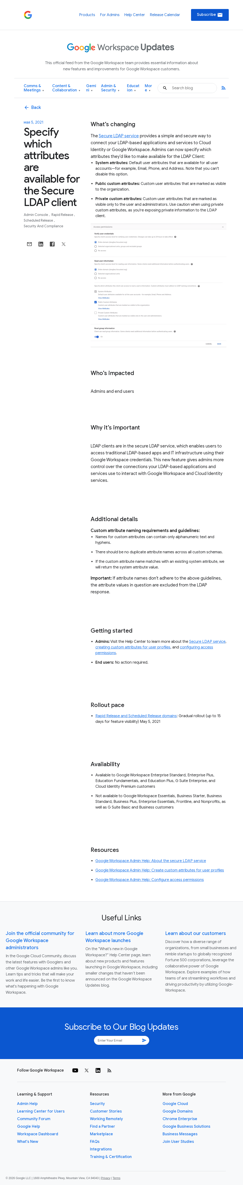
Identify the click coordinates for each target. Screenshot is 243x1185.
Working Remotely (106, 1119)
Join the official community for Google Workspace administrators (40, 940)
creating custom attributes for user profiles (132, 647)
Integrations (101, 1149)
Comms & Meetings (34, 88)
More (148, 88)
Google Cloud (175, 1103)
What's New (27, 1141)
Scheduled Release (39, 220)
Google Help (28, 1126)
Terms (116, 1178)
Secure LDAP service (119, 136)
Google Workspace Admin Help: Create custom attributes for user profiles (159, 870)
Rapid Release (62, 215)
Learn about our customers (195, 933)
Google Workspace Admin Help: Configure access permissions (149, 879)
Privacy (105, 1178)
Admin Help (27, 1103)
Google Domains (178, 1111)
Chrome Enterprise (180, 1119)
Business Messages (180, 1134)
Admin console (36, 215)
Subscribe (210, 15)
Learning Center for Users (41, 1111)
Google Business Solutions (186, 1126)
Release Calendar (165, 15)
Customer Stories (106, 1111)
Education (133, 88)
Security (97, 1103)
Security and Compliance (43, 226)
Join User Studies (178, 1141)
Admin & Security (110, 88)
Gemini (91, 88)
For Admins (110, 15)
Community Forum (33, 1119)
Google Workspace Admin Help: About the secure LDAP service (150, 861)
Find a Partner (102, 1126)
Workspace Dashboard (37, 1134)
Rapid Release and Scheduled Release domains (136, 716)
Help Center (134, 15)
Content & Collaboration (66, 88)
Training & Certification (111, 1156)
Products (87, 15)
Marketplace (101, 1134)
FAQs (94, 1141)
